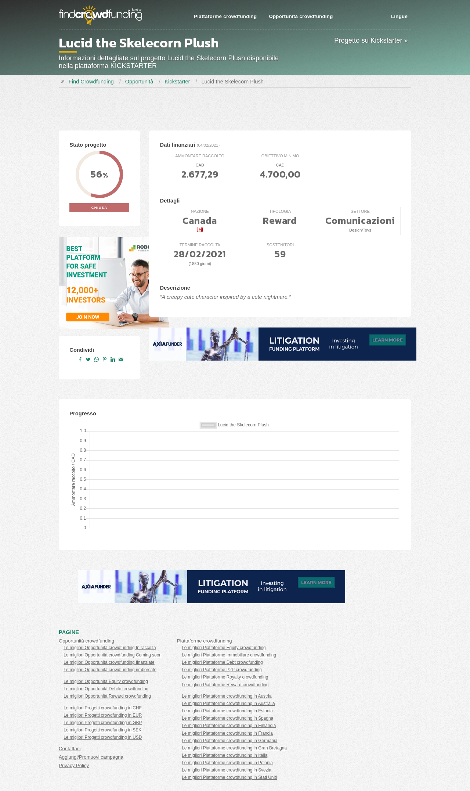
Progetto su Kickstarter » (371, 40)
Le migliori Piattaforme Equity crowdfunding (223, 647)
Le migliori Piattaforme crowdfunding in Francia (227, 733)
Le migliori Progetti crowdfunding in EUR (103, 715)
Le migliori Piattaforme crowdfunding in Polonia (227, 762)
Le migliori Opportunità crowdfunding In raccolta (110, 647)
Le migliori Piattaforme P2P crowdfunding (222, 669)
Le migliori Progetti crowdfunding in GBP (103, 722)
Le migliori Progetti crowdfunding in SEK (102, 730)
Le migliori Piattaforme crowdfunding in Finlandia (229, 725)
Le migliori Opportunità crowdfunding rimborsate (110, 669)
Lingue (399, 16)
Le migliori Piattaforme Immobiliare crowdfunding (229, 655)
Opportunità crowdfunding (301, 16)
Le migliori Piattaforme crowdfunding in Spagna (227, 718)
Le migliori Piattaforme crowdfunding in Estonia (227, 710)
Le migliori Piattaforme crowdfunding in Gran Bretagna (234, 748)
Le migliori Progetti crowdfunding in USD (103, 737)
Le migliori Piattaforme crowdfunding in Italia (224, 755)
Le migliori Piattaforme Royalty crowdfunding (225, 677)
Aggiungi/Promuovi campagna (91, 757)
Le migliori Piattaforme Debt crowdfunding (222, 662)
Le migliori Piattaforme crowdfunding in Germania (229, 740)
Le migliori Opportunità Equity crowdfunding (106, 681)
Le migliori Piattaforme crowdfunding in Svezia (226, 770)
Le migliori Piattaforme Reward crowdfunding (225, 684)
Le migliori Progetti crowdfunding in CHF (103, 708)
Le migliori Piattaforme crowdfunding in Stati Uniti (229, 777)
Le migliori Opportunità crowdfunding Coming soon (113, 655)
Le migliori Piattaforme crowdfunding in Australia (228, 703)
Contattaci (69, 748)
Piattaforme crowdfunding (225, 16)
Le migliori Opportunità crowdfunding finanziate (109, 662)
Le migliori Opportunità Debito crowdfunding (106, 688)
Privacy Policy (74, 765)
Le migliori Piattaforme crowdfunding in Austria (226, 696)
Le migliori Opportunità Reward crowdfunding (107, 696)
